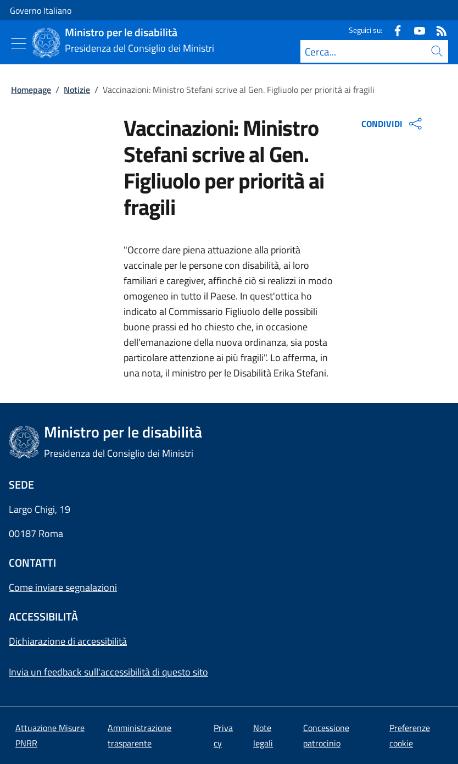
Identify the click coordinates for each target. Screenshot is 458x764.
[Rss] (437, 30)
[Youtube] (415, 30)
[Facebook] (393, 30)
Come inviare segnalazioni (63, 587)
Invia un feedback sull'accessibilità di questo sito (108, 672)
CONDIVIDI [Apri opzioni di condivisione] (393, 123)
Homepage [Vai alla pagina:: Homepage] (31, 89)
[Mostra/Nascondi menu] (18, 43)
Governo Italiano (40, 10)
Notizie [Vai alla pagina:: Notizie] (77, 89)
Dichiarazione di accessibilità (68, 641)
